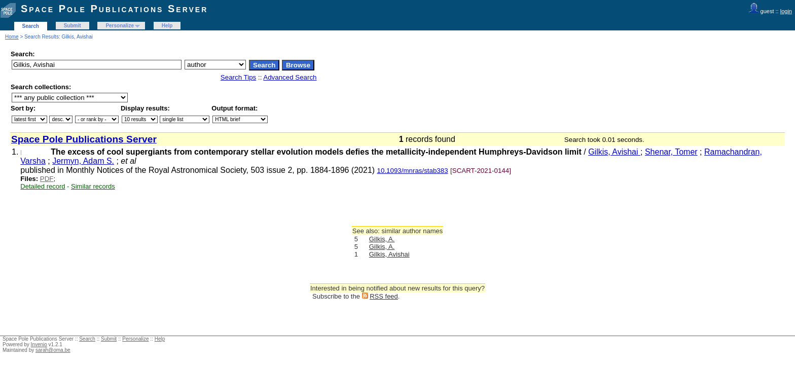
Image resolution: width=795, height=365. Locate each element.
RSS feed (384, 296)
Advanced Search (289, 77)
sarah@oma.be (52, 350)
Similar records (93, 186)
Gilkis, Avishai (614, 152)
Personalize (119, 25)
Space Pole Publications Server (114, 8)
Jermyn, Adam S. (83, 161)
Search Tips (238, 77)
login (786, 11)
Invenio (39, 344)
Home (12, 37)
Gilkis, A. (382, 239)
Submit (72, 25)
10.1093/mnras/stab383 (412, 170)
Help (167, 25)
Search (30, 26)
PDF (47, 178)
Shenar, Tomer (671, 152)
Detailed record (42, 186)
